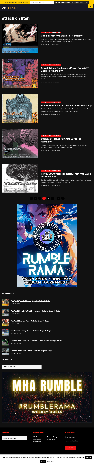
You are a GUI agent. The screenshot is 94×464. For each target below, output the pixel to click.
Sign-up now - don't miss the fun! (16, 2)
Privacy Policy (52, 437)
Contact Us (51, 439)
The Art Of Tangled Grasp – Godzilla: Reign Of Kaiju (30, 301)
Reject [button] (43, 461)
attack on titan (54, 32)
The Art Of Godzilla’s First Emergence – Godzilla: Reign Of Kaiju (35, 311)
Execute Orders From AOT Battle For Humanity (66, 105)
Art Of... (44, 32)
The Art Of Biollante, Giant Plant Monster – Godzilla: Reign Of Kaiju (36, 341)
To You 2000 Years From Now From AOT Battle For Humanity (66, 175)
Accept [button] (88, 457)
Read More (50, 461)
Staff (35, 437)
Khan (45, 44)
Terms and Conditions (37, 440)
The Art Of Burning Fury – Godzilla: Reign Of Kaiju (29, 321)
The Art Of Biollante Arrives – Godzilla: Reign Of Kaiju (30, 351)
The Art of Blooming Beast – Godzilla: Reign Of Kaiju (30, 331)
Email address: (70, 437)
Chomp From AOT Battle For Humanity (62, 35)
